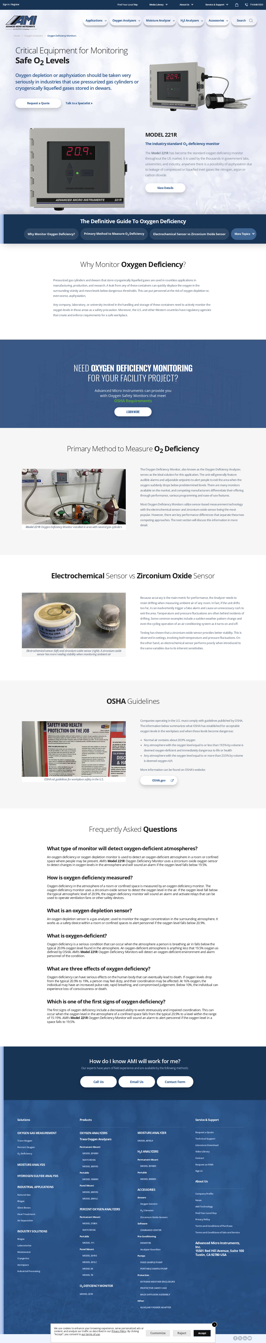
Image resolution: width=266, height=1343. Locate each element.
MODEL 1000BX (90, 1179)
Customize (158, 1333)
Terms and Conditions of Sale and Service (217, 1232)
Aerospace (23, 1264)
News (198, 1200)
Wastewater (24, 1252)
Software (142, 1223)
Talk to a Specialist (79, 103)
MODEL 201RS (89, 1255)
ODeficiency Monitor (96, 1286)
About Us (184, 4)
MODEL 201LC (89, 1262)
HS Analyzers (190, 20)
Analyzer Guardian (150, 1249)
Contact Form (175, 1082)
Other (141, 1300)
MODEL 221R (86, 1294)
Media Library (156, 4)
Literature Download (206, 1145)
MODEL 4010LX (145, 1140)
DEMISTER (145, 1243)
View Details (165, 188)
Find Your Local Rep (127, 4)
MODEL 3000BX (148, 1179)
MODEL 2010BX (90, 1153)
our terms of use (90, 1334)
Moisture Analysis (31, 1165)
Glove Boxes (23, 1207)
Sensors (142, 1197)
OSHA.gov (158, 780)
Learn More (133, 412)
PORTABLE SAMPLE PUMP (154, 1268)
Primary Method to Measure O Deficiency (114, 234)
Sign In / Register (11, 4)
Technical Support (205, 1138)
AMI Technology (204, 1206)
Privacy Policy (202, 1219)
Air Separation (25, 1220)
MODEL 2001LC (90, 1198)
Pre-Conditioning (147, 1236)
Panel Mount (87, 1185)
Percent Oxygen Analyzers (100, 1209)
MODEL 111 (88, 1242)
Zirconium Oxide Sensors (153, 1217)
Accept (202, 1333)
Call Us (98, 1082)
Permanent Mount (90, 1147)
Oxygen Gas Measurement (36, 1133)
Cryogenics (23, 1258)
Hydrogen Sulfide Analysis (37, 1176)
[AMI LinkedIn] (245, 1338)
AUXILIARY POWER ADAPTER (155, 1307)
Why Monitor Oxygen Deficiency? (51, 234)
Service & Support (214, 4)
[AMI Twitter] (240, 1338)
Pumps (141, 1255)
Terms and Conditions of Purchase (213, 1226)
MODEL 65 (87, 1268)
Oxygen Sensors (148, 1203)
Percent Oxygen (26, 1147)
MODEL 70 (87, 1275)
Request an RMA (204, 1164)
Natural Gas (23, 1194)
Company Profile (204, 1193)
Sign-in (199, 1170)
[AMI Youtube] (249, 1338)
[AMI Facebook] (235, 1338)
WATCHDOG (89, 1159)
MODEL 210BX (89, 1223)
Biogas (20, 1201)
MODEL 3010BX (148, 1166)
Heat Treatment (26, 1214)
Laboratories (24, 1245)
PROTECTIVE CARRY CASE (153, 1288)
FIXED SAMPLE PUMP (151, 1262)
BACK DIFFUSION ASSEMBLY (155, 1294)
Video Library (202, 1151)
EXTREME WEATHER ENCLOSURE (157, 1281)
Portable (84, 1172)
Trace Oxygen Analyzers (95, 1139)
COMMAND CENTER (151, 1230)
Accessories (216, 20)
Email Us (136, 1082)
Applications (94, 20)
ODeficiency (24, 1153)
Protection (143, 1275)
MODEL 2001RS (90, 1166)
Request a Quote (38, 103)
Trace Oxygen (24, 1140)
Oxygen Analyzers (124, 20)
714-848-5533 (254, 4)
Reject (181, 1333)
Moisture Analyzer (158, 20)
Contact (199, 1158)
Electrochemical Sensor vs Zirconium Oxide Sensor (189, 234)
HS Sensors (146, 1210)
